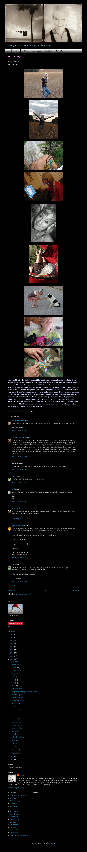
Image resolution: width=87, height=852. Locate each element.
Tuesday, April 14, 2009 (19, 430)
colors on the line (17, 728)
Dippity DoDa (16, 704)
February (15, 750)
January (14, 753)
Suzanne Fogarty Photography (19, 835)
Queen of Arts (14, 817)
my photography (37, 51)
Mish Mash (25, 51)
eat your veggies (17, 694)
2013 (12, 647)
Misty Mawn (14, 811)
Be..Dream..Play (15, 801)
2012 (12, 650)
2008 (12, 757)
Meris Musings (14, 809)
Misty (47, 385)
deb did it (22, 775)
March (14, 747)
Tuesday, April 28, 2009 (19, 581)
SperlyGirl (13, 827)
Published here (59, 51)
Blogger (51, 843)
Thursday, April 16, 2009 (20, 557)
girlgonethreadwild (18, 525)
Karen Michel (14, 806)
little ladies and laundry (19, 737)
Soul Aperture (14, 824)
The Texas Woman (18, 420)
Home (8, 51)
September (15, 671)
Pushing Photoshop (17, 697)
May (13, 683)
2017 (12, 635)
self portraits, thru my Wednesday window (25, 691)
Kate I (14, 476)
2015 (12, 641)
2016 (12, 638)
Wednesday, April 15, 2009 (20, 519)
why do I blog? (16, 719)
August (14, 674)
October (14, 668)
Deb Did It (48, 51)
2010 (12, 656)
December (15, 662)
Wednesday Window (18, 700)
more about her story (18, 725)
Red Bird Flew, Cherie (17, 819)
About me (16, 51)
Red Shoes (13, 822)
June (13, 680)
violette (14, 564)
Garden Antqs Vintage (19, 437)
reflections (15, 743)
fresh (13, 713)
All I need (15, 731)
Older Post (75, 590)
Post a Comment (15, 586)
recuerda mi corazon (16, 838)
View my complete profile (16, 787)
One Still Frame (15, 814)
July (13, 677)
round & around (16, 722)
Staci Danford (16, 508)
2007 (12, 760)
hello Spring (15, 740)
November (15, 665)
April (14, 686)
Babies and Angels (17, 688)
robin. (14, 489)
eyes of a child (16, 710)
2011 (12, 653)
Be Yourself (13, 798)
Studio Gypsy (14, 832)
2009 (12, 659)
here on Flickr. (58, 389)
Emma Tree (13, 803)
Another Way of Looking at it (19, 795)
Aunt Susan (15, 707)
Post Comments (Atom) (23, 594)
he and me (15, 734)
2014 (12, 644)
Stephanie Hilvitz (15, 830)
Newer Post (11, 590)
